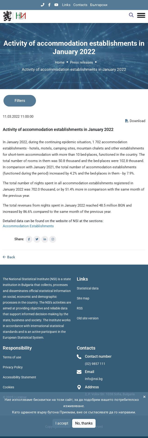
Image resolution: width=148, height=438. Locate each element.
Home (59, 62)
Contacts (80, 5)
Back (9, 257)
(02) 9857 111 (95, 364)
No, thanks (84, 423)
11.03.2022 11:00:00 (18, 116)
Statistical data (88, 288)
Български (98, 5)
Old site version (88, 318)
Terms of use (12, 357)
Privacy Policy (13, 367)
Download (135, 121)
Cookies (8, 387)
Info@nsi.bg (94, 379)
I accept (61, 423)
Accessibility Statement (19, 377)
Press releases (81, 62)
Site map (83, 298)
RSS (80, 308)
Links (66, 5)
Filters (20, 100)
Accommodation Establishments (28, 226)
